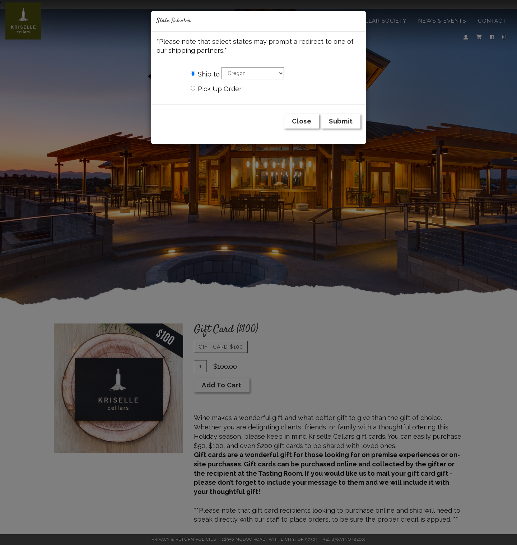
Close (302, 121)
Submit (341, 121)
